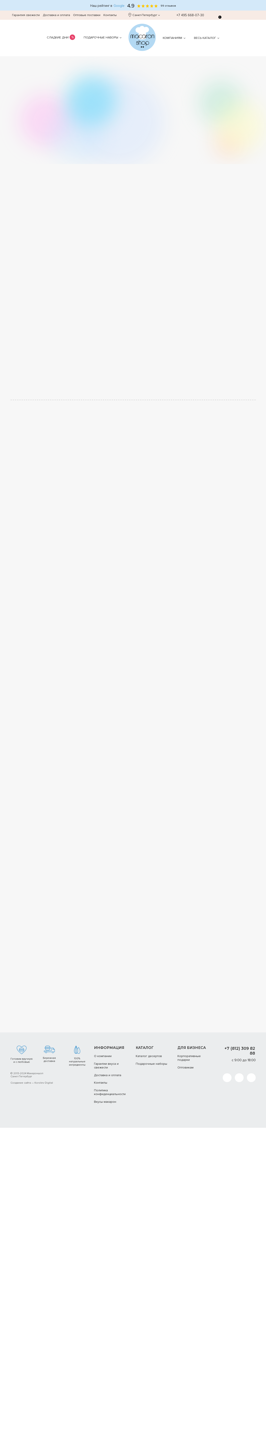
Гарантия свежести (26, 15)
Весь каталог (205, 38)
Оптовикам (185, 1067)
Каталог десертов (149, 1056)
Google (119, 5)
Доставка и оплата (56, 15)
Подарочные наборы (101, 37)
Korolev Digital (43, 1082)
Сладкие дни (58, 37)
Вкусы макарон (105, 1102)
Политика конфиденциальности (110, 1092)
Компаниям (172, 38)
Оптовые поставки (86, 15)
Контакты (110, 15)
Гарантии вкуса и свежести (106, 1065)
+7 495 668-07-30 (188, 15)
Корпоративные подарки (189, 1058)
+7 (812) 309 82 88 (239, 1051)
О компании (103, 1056)
